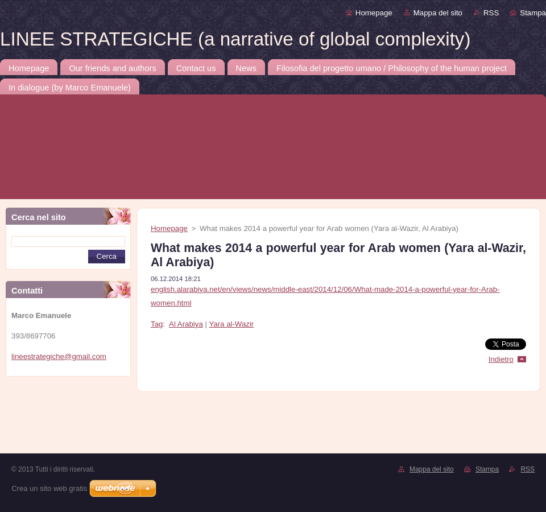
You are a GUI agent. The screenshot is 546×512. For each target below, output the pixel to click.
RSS (491, 13)
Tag (157, 324)
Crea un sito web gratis (49, 488)
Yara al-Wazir (231, 324)
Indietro (501, 359)
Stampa (533, 13)
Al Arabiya (186, 324)
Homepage (373, 13)
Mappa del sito (437, 13)
